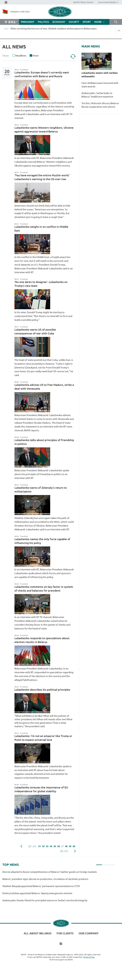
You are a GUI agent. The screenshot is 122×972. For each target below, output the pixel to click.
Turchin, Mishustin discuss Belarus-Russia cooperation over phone (100, 105)
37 (62, 846)
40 (74, 846)
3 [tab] (112, 863)
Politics (43, 21)
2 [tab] (105, 863)
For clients (65, 933)
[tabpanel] (58, 887)
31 (39, 846)
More (36, 55)
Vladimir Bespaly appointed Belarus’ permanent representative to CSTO (41, 886)
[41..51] (64, 851)
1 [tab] (99, 863)
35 (55, 846)
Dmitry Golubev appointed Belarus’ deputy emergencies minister (37, 893)
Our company (88, 933)
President (27, 21)
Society (74, 21)
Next (75, 851)
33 (47, 846)
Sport (87, 21)
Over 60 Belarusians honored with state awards (99, 85)
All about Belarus (37, 933)
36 (58, 846)
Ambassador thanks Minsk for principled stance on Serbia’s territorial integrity (44, 900)
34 (51, 846)
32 (43, 846)
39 (70, 846)
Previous (21, 846)
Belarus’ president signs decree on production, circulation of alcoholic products (45, 879)
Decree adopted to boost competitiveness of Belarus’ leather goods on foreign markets (49, 872)
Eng (12, 22)
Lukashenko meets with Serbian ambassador (99, 75)
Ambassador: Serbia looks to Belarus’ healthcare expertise (97, 95)
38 (66, 846)
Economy (58, 21)
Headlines (20, 55)
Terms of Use (89, 957)
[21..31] (32, 846)
